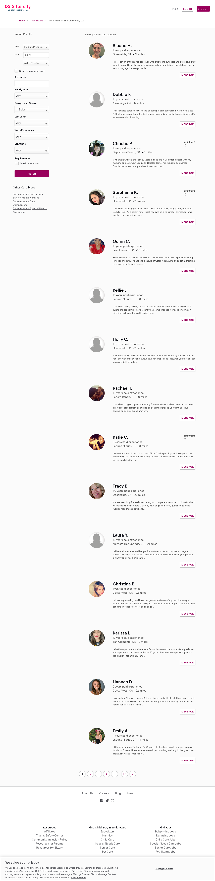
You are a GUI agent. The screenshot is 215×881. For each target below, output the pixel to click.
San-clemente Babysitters (28, 193)
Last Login (20, 116)
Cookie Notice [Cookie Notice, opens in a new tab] (78, 877)
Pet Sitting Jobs (165, 851)
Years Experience (24, 130)
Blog (118, 793)
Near (17, 54)
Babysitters (107, 831)
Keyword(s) (21, 76)
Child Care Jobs (165, 839)
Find (17, 46)
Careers (104, 793)
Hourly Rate (21, 89)
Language (20, 143)
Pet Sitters (37, 20)
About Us (87, 793)
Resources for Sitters (49, 847)
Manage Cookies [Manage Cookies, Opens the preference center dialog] (164, 868)
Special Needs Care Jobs (165, 843)
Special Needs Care (107, 843)
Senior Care (107, 847)
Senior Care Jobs (165, 847)
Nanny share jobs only (32, 70)
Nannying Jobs (165, 835)
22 (124, 774)
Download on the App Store (107, 814)
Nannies (107, 835)
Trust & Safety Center (49, 835)
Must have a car (29, 163)
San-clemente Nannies (26, 197)
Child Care (107, 839)
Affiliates (49, 831)
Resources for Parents (49, 843)
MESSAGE (187, 75)
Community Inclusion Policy (49, 839)
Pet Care (107, 851)
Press (130, 793)
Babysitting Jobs (165, 831)
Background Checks (26, 103)
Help (175, 8)
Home (22, 20)
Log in (187, 8)
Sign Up (203, 8)
